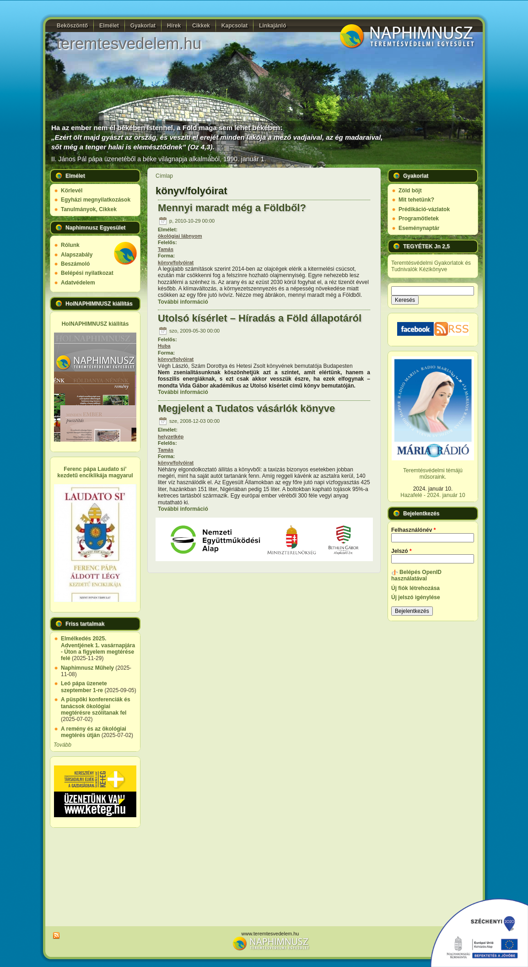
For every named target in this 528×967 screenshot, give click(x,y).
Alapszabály (76, 254)
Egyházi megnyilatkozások (95, 200)
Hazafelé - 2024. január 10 (432, 495)
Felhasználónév (413, 530)
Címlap (164, 176)
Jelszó (401, 551)
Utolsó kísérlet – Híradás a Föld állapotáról (259, 318)
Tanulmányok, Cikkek (89, 209)
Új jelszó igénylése (415, 597)
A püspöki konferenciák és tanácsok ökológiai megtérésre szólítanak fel (95, 706)
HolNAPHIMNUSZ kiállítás (95, 324)
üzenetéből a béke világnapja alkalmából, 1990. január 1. (185, 159)
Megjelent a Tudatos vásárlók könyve (246, 408)
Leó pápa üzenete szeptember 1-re (84, 686)
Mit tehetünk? (416, 200)
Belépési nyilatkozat (87, 273)
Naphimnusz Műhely (87, 668)
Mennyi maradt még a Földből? (232, 207)
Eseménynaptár (419, 228)
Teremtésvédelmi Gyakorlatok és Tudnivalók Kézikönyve (431, 266)
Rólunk (70, 245)
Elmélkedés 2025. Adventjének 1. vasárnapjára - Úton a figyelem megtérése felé (98, 648)
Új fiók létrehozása (415, 588)
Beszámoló (75, 264)
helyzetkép (170, 436)
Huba (164, 346)
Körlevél (71, 190)
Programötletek (419, 218)
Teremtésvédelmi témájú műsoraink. (433, 473)
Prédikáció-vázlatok (424, 209)
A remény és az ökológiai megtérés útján (93, 732)
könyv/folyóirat (176, 262)
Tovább (62, 745)
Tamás (165, 249)
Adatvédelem (78, 282)
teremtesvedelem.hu (128, 43)
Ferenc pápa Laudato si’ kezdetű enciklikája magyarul (95, 472)
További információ (183, 302)
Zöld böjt (410, 190)
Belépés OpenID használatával (416, 575)
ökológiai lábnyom (180, 236)
